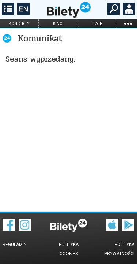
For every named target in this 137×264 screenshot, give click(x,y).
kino (57, 23)
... (127, 23)
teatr (97, 23)
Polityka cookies (69, 249)
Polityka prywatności (119, 249)
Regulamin (15, 244)
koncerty (19, 23)
